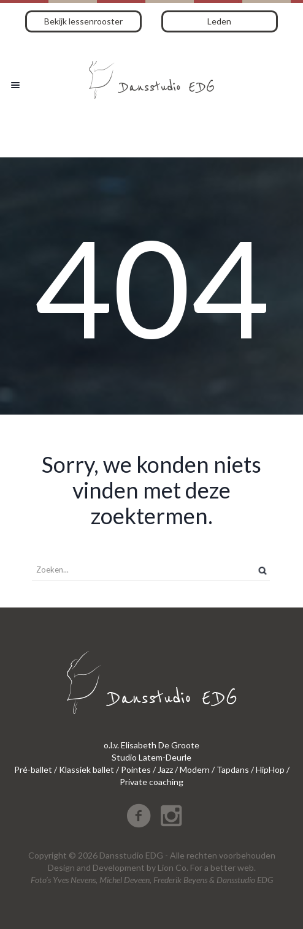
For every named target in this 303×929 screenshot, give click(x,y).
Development (119, 867)
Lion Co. (173, 867)
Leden (219, 21)
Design (61, 867)
